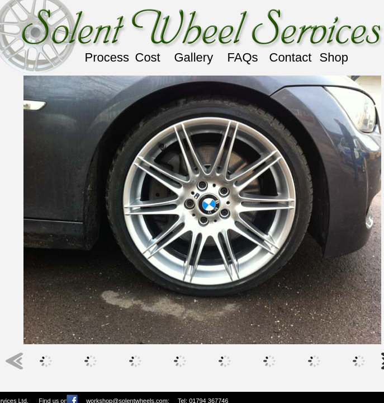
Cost (147, 57)
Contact (290, 57)
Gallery (194, 57)
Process (107, 57)
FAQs (242, 57)
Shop (334, 57)
